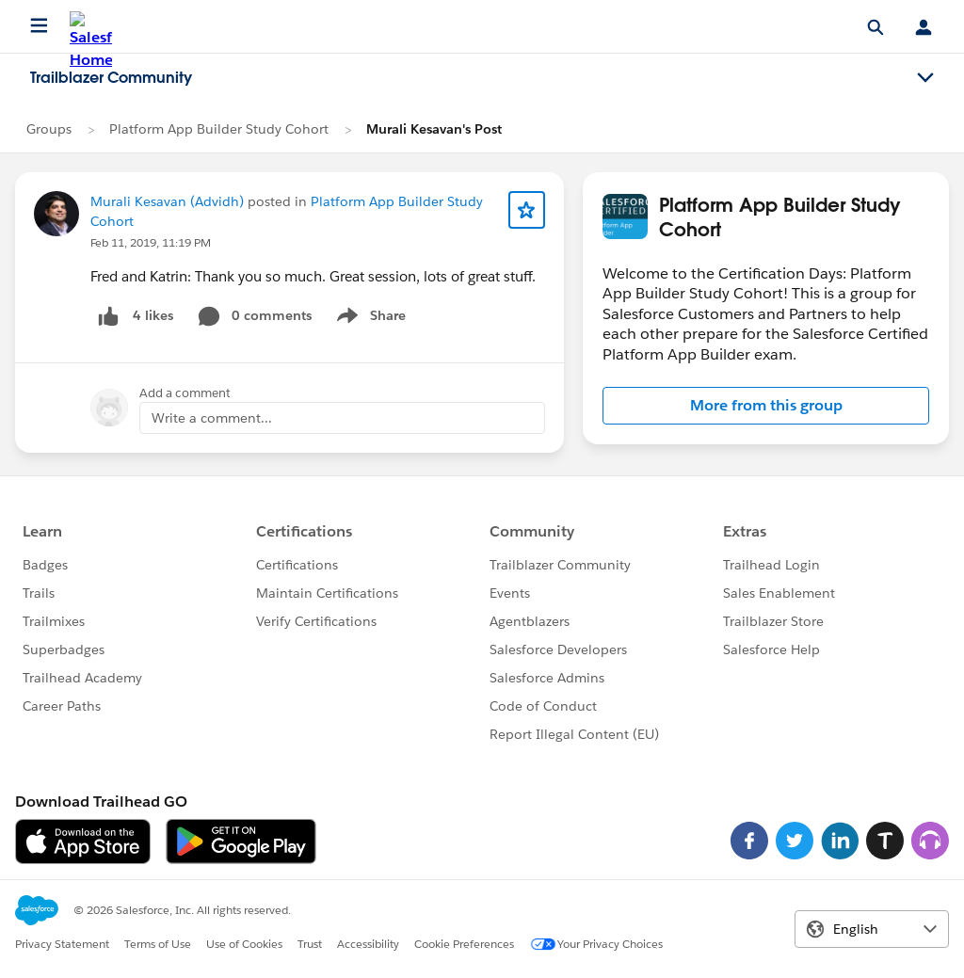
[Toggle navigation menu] (925, 78)
